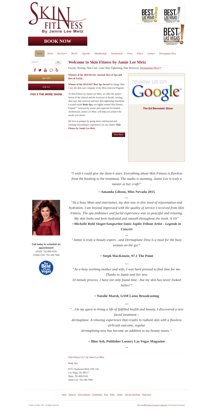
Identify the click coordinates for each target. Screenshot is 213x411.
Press (129, 53)
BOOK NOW (57, 41)
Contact (151, 53)
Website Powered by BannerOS (157, 405)
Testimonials (117, 53)
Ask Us (46, 86)
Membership (100, 53)
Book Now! (146, 394)
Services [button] (62, 53)
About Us (72, 394)
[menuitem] (40, 53)
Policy (140, 53)
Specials (86, 53)
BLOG (74, 53)
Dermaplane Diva (167, 53)
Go (58, 62)
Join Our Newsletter (132, 394)
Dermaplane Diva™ (150, 67)
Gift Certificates (84, 394)
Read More (118, 135)
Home (40, 53)
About (50, 53)
